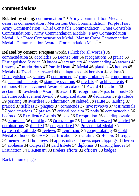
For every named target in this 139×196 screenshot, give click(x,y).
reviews (49, 130)
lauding (118, 101)
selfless (27, 106)
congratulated (62, 125)
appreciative (64, 140)
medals (87, 81)
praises (45, 111)
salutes (39, 76)
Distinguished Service (21, 62)
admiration (60, 101)
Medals (8, 71)
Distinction (11, 150)
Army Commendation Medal (95, 18)
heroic (129, 140)
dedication (102, 96)
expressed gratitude (19, 130)
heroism (96, 71)
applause (15, 145)
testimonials (124, 106)
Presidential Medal (97, 125)
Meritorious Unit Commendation (76, 23)
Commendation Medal (78, 43)
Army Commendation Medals (60, 33)
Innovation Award (96, 120)
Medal (82, 67)
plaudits (102, 67)
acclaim (9, 91)
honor (25, 135)
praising (15, 101)
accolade (72, 86)
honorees (40, 140)
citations (9, 86)
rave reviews (97, 106)
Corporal (37, 145)
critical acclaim (70, 111)
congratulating (99, 130)
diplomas (86, 145)
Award (92, 86)
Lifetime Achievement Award (27, 96)
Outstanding (63, 120)
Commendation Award (36, 43)
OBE (40, 135)
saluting (88, 135)
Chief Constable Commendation (71, 28)
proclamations (20, 111)
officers (90, 150)
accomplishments (23, 81)
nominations (13, 125)
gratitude (125, 96)
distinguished (70, 71)
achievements (112, 81)
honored (9, 116)
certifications (63, 135)
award (65, 91)
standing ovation (118, 116)
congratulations (73, 96)
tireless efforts (65, 150)
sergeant (128, 135)
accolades (42, 57)
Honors (107, 135)
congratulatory (91, 76)
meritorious (32, 67)
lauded (124, 120)
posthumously (116, 91)
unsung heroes (112, 145)
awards (124, 62)
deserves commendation (23, 23)
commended (61, 76)
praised (8, 106)
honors (121, 67)
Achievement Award (40, 86)
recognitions (95, 57)
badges (110, 150)
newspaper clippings (100, 140)
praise (118, 57)
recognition (87, 91)
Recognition (86, 116)
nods (94, 111)
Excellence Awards (39, 116)
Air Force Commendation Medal (44, 38)
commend (16, 120)
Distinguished (14, 76)
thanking (38, 120)
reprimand (71, 130)
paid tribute (61, 145)
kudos (52, 62)
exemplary (73, 62)
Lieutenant (37, 150)
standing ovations (59, 81)
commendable (117, 111)
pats (66, 116)
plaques (47, 106)
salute (100, 101)
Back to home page (19, 159)
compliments (122, 76)
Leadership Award (38, 91)
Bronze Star (68, 57)
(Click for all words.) (86, 52)
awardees (36, 101)
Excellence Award (37, 71)
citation (111, 86)
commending (100, 62)
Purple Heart (60, 67)
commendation (49, 18)
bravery (8, 67)
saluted (82, 101)
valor (113, 71)
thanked (37, 125)
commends (69, 106)
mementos (17, 140)
